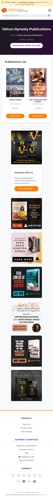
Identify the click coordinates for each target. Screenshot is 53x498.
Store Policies (26, 432)
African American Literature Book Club (20, 495)
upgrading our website (27, 2)
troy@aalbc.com (26, 457)
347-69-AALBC (26, 460)
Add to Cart (15, 116)
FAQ (26, 453)
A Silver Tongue (15, 100)
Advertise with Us (26, 449)
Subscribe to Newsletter (26, 446)
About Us (26, 424)
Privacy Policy (26, 428)
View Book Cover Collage (26, 46)
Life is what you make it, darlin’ (38, 101)
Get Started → (26, 189)
